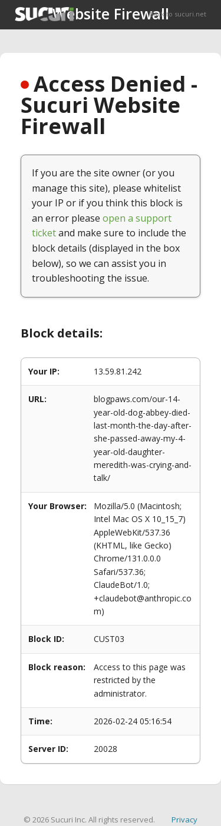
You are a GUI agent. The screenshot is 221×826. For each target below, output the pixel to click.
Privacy (184, 819)
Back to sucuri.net (178, 13)
